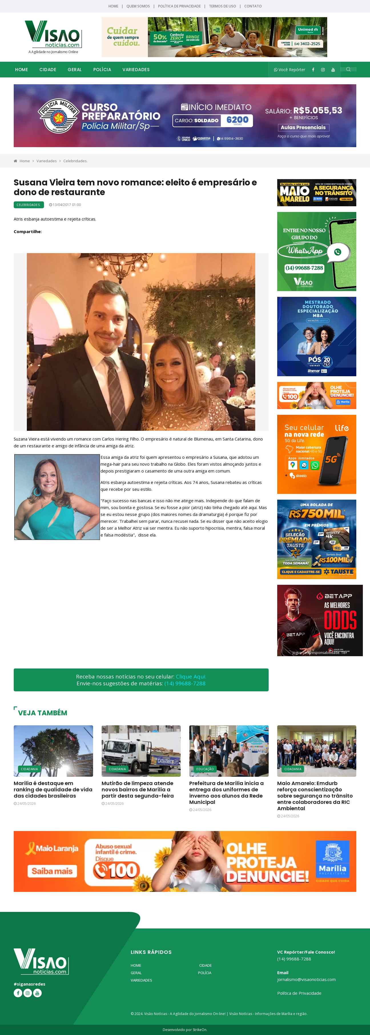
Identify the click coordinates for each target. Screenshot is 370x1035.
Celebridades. (75, 160)
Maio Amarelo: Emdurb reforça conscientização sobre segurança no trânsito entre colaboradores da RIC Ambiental (315, 796)
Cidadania (29, 769)
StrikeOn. (200, 1029)
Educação (205, 769)
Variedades (136, 70)
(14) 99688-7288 (185, 683)
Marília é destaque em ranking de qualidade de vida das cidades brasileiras (53, 789)
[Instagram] (322, 69)
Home (113, 6)
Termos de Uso (222, 6)
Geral (75, 70)
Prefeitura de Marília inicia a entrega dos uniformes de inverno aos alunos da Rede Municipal (226, 793)
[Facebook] (313, 69)
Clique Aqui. (191, 676)
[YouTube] (333, 69)
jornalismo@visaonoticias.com (306, 979)
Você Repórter (289, 69)
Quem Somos (138, 6)
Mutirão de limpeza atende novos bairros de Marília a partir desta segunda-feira (138, 789)
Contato (253, 6)
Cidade (47, 70)
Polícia (102, 70)
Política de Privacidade (179, 6)
